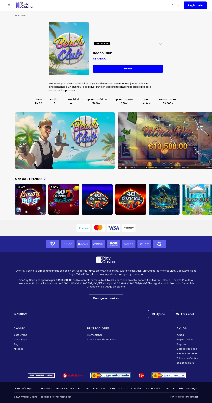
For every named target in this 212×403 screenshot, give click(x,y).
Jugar (127, 68)
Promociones (98, 328)
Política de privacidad (95, 388)
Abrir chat (185, 314)
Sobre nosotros (45, 388)
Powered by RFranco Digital (184, 396)
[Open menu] (9, 5)
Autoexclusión (153, 388)
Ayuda (158, 314)
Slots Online (20, 335)
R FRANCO (99, 58)
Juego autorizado (119, 388)
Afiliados (18, 348)
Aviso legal (191, 388)
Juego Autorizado (187, 353)
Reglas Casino (185, 339)
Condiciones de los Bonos (102, 339)
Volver (20, 15)
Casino (19, 328)
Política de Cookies (187, 358)
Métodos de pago (187, 348)
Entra (175, 5)
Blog (16, 344)
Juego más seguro (24, 388)
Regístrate (195, 5)
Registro (181, 344)
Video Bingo (20, 339)
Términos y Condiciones (68, 388)
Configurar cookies (106, 298)
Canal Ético (137, 388)
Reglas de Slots (185, 363)
